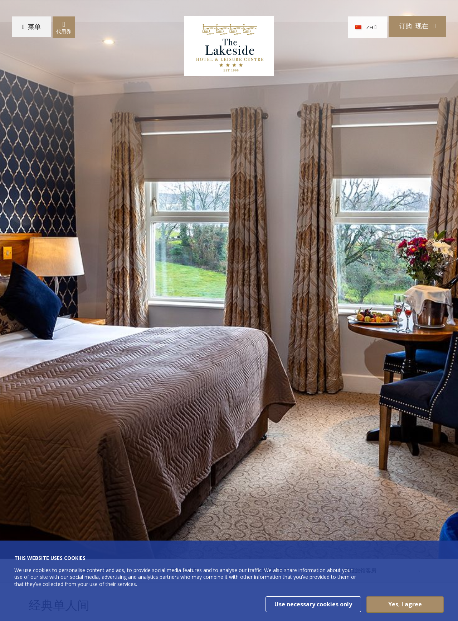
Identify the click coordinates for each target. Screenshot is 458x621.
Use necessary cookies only (313, 604)
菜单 (37, 29)
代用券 (67, 29)
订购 (410, 29)
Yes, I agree (405, 604)
